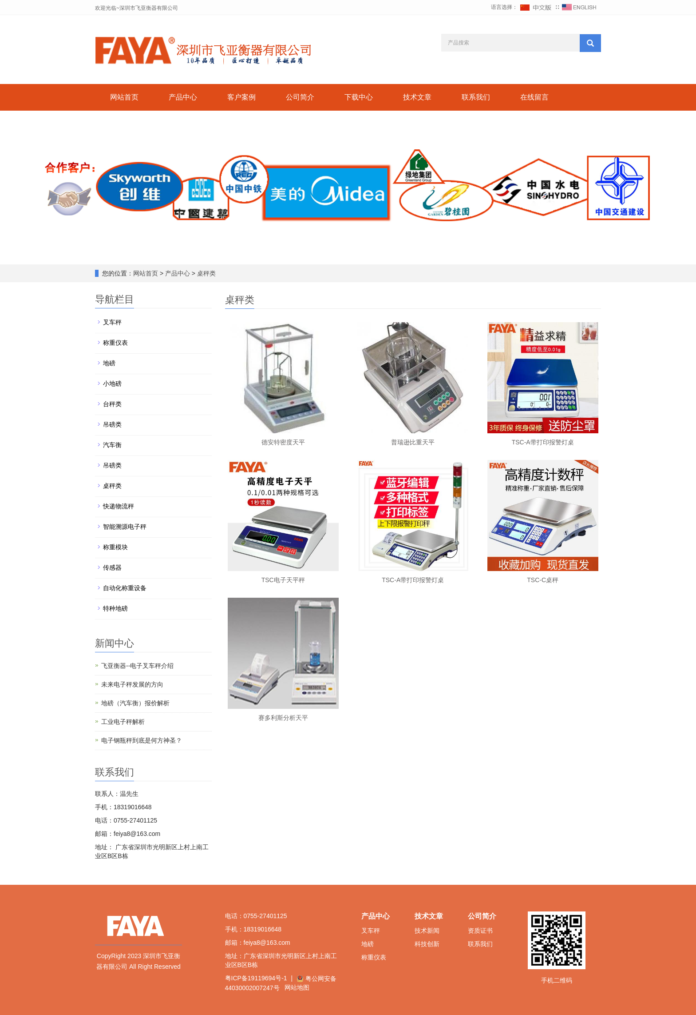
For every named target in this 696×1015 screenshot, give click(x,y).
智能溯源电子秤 (124, 526)
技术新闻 (427, 930)
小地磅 (112, 383)
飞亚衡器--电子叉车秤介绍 (137, 665)
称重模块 (115, 547)
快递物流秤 (118, 506)
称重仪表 (115, 342)
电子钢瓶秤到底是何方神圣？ (141, 740)
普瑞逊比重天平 (413, 442)
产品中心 (183, 97)
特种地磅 (115, 608)
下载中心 (358, 97)
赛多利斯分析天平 (283, 717)
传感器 (112, 567)
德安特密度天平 (283, 442)
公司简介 (300, 97)
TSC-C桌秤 (542, 579)
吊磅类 (112, 424)
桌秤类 (205, 273)
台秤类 (112, 404)
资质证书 (480, 930)
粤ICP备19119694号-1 (256, 978)
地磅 (109, 363)
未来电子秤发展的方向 (132, 684)
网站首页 (124, 97)
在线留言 (534, 97)
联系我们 (476, 97)
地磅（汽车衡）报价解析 (135, 703)
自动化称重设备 (124, 587)
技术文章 (417, 97)
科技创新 (427, 943)
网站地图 (297, 987)
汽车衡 (112, 444)
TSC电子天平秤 (283, 579)
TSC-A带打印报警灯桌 (543, 442)
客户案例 (241, 97)
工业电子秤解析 (123, 721)
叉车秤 (112, 322)
